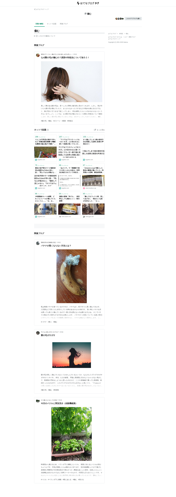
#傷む (50, 121)
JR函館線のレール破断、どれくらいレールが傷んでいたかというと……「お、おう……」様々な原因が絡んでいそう (45, 199)
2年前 (75, 54)
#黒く (50, 322)
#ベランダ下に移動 (54, 479)
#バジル (44, 479)
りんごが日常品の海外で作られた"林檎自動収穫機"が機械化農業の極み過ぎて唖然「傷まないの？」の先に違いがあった (45, 142)
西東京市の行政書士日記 (48, 242)
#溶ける (81, 479)
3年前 (59, 242)
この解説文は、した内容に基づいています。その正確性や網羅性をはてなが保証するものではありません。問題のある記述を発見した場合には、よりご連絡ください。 (44, 36)
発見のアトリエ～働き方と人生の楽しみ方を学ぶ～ (56, 54)
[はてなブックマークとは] (48, 130)
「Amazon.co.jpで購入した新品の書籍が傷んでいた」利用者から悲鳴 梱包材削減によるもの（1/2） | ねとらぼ (93, 170)
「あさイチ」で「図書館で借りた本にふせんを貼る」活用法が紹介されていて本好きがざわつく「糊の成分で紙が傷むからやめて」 (69, 170)
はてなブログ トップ (41, 9)
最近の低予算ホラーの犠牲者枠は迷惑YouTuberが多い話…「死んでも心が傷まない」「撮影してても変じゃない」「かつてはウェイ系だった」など (45, 170)
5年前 (60, 400)
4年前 (61, 332)
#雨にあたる (67, 479)
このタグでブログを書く (133, 18)
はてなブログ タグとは (115, 37)
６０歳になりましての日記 (49, 400)
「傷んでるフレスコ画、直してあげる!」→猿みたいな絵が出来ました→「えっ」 (93, 199)
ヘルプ (125, 37)
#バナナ (44, 322)
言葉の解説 (39, 24)
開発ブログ (132, 37)
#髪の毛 (44, 121)
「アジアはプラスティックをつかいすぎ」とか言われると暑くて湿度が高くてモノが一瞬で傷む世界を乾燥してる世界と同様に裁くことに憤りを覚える (69, 142)
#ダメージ (56, 121)
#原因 (64, 121)
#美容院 (56, 390)
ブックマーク (40, 137)
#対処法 (70, 121)
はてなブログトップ (114, 39)
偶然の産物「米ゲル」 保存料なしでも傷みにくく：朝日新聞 (69, 199)
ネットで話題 (51, 24)
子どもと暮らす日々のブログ (49, 332)
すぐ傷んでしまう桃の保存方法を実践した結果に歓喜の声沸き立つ (93, 142)
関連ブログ (64, 24)
